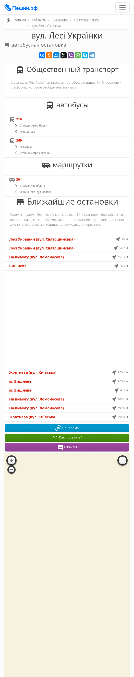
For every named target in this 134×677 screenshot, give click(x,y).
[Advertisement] (67, 319)
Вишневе (60, 20)
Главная (19, 20)
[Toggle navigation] (122, 7)
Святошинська (86, 20)
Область (39, 20)
